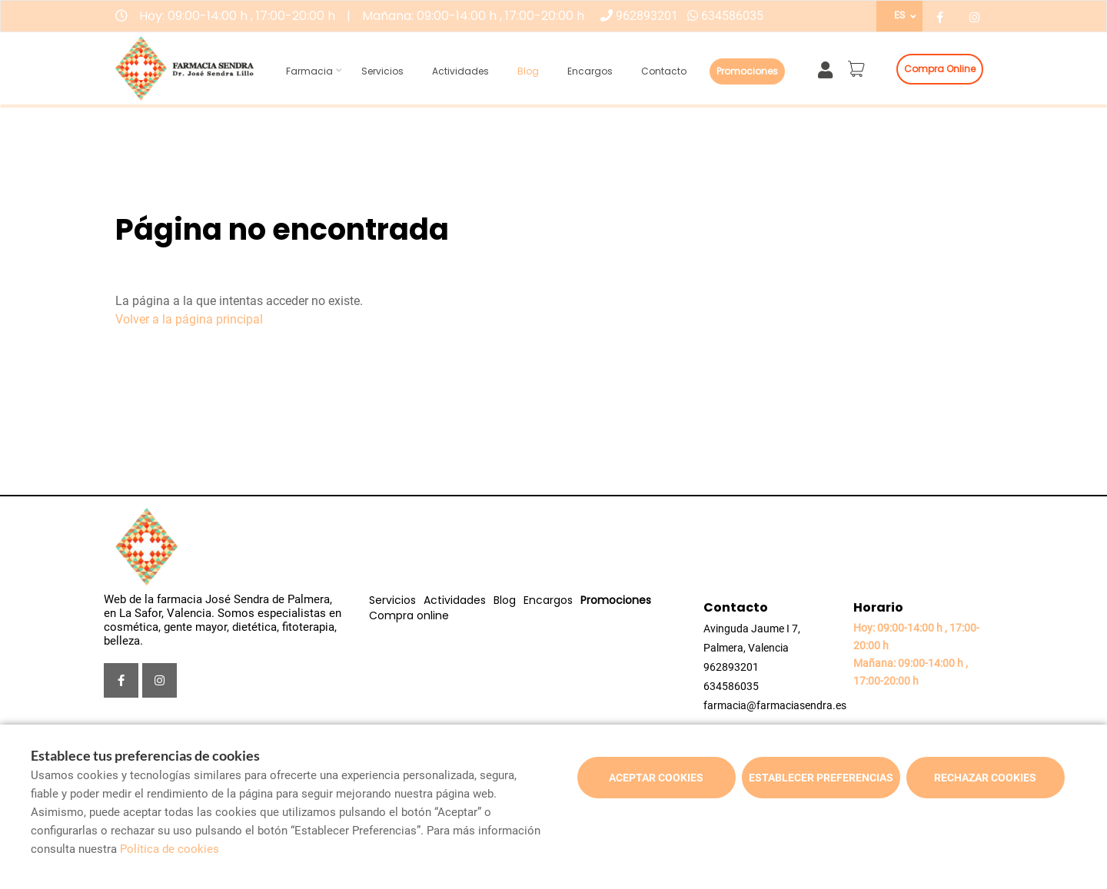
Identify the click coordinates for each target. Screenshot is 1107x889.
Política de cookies (169, 849)
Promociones (747, 71)
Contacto (663, 71)
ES (899, 15)
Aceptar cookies (656, 777)
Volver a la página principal (189, 319)
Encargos (590, 71)
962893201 (647, 15)
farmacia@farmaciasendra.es (774, 705)
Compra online (940, 68)
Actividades (460, 71)
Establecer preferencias (821, 777)
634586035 (732, 15)
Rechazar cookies (985, 777)
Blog (528, 71)
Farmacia (309, 71)
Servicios (382, 71)
